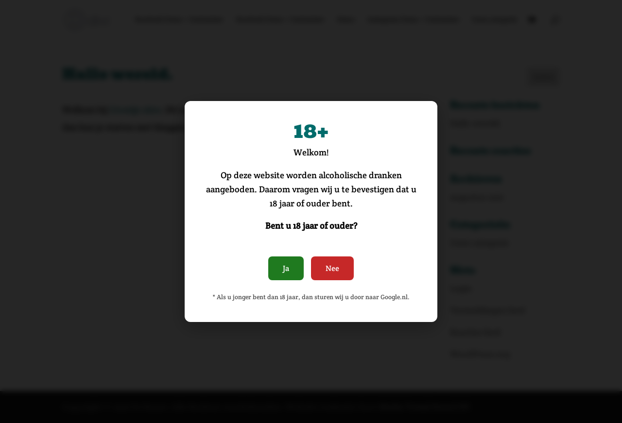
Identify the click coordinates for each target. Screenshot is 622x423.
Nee (332, 268)
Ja (286, 268)
